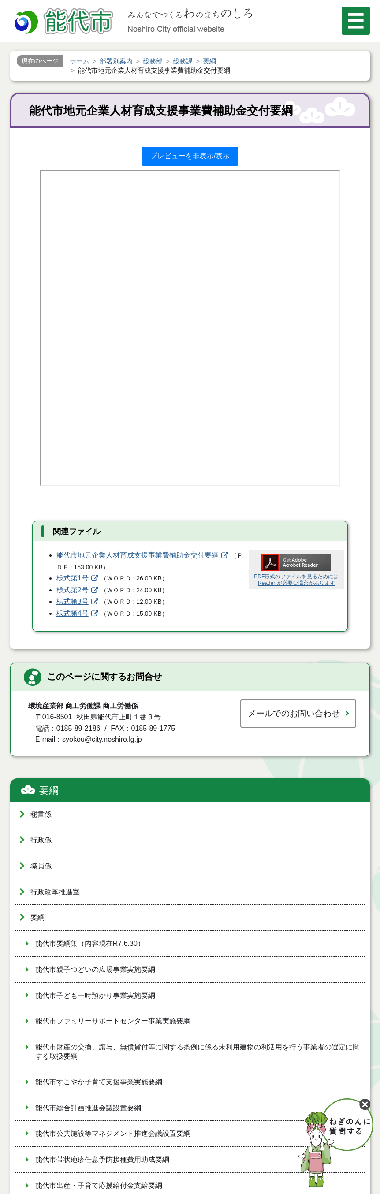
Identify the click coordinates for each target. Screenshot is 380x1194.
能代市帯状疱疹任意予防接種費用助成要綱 (102, 1159)
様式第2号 (72, 590)
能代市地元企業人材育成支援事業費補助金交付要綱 (137, 555)
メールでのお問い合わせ (294, 713)
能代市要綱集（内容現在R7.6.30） (90, 943)
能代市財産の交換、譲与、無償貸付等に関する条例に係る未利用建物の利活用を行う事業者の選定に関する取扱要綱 (197, 1051)
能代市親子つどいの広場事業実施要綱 (95, 969)
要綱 (49, 790)
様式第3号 (72, 601)
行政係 (41, 840)
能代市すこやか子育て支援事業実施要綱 (98, 1082)
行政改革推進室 (55, 892)
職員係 (41, 866)
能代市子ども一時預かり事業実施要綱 (95, 995)
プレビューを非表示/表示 (190, 156)
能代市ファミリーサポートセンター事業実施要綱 (112, 1021)
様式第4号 (72, 613)
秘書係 (41, 814)
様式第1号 (72, 578)
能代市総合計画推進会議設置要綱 (88, 1108)
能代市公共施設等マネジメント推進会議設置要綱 (112, 1133)
